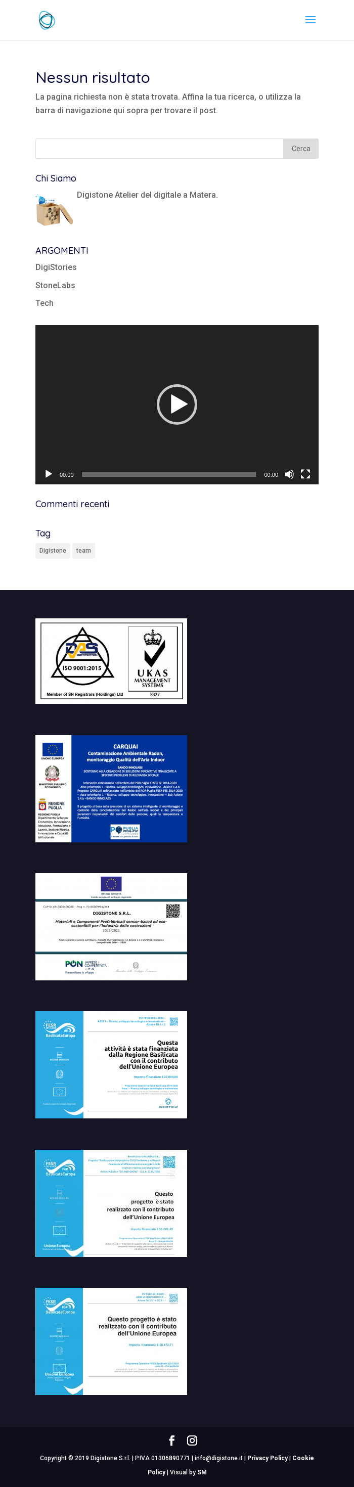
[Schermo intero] (305, 474)
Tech (44, 303)
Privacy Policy (267, 1458)
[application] (177, 404)
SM (202, 1472)
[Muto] (289, 474)
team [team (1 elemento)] (83, 550)
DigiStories (56, 267)
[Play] (48, 474)
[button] (177, 404)
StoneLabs (55, 285)
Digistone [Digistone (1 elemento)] (52, 550)
